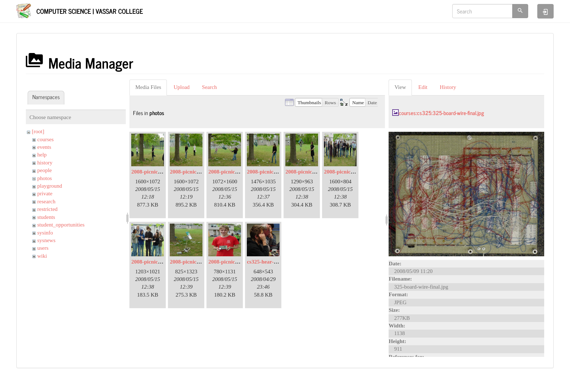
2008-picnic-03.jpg (191, 172)
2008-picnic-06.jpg (268, 172)
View (400, 87)
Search (209, 87)
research (46, 201)
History (448, 87)
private (45, 193)
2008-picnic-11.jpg (191, 262)
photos (44, 178)
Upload (181, 87)
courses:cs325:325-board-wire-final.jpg (441, 112)
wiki (42, 256)
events (44, 147)
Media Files (148, 87)
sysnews (46, 240)
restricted (47, 209)
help (42, 155)
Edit (423, 87)
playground (49, 186)
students (46, 217)
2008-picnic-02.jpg (152, 172)
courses (45, 139)
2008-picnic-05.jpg (229, 172)
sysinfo (45, 233)
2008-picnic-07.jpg (306, 172)
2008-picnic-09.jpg (152, 262)
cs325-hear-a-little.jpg (272, 262)
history (45, 163)
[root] (38, 131)
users (43, 248)
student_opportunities (61, 225)
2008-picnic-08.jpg (345, 172)
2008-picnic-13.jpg (229, 262)
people (44, 170)
